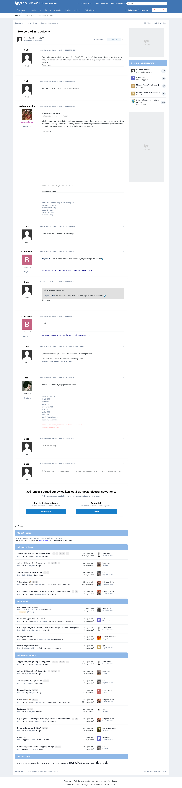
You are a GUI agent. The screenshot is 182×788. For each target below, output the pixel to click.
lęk (53, 758)
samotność (32, 758)
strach (48, 758)
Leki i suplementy (118, 3)
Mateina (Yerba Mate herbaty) (147, 85)
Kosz (40, 41)
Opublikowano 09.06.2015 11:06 (55, 283)
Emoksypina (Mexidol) (25, 636)
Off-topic (45, 557)
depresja (102, 758)
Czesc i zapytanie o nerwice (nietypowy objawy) (35, 742)
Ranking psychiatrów (73, 10)
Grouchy (25, 690)
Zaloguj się (96, 513)
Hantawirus (21, 706)
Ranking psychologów (53, 10)
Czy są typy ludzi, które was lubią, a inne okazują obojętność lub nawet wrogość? (48, 627)
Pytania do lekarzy (86, 3)
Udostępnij (99, 39)
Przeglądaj (21, 11)
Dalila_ (24, 566)
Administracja (29, 15)
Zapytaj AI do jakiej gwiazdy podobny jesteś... (34, 555)
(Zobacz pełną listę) (56, 540)
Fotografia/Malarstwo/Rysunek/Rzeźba (56, 584)
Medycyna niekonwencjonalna (50, 647)
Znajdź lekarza (102, 3)
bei (103, 618)
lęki (38, 758)
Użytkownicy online (46, 15)
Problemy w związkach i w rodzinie (60, 620)
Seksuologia (38, 575)
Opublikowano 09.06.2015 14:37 (55, 465)
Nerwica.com (49, 3)
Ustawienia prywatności (101, 776)
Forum (17, 15)
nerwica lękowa (89, 758)
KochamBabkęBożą (109, 724)
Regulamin (68, 776)
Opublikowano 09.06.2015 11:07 (55, 318)
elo (26, 379)
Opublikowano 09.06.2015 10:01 (55, 50)
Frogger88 (25, 735)
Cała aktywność (35, 10)
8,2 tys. (27, 399)
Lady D (24, 609)
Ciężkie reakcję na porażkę (27, 607)
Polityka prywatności (82, 776)
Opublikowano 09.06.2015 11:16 (55, 440)
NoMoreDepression (31, 542)
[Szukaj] (138, 3)
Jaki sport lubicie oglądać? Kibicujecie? (32, 564)
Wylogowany (67, 542)
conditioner (106, 555)
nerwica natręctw (61, 758)
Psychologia (51, 593)
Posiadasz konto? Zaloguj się (137, 10)
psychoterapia (22, 758)
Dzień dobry (21, 733)
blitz (142, 87)
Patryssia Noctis (27, 557)
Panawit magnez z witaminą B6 (29, 645)
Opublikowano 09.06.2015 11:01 (55, 253)
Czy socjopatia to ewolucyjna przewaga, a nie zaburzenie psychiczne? (44, 591)
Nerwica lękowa (46, 609)
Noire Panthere (107, 688)
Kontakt (115, 776)
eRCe (104, 706)
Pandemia (38, 708)
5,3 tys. (27, 273)
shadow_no (106, 608)
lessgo (51, 542)
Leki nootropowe (57, 638)
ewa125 (143, 105)
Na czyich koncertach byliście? (29, 724)
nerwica (75, 758)
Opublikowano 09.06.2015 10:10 (55, 228)
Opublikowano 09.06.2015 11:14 (55, 379)
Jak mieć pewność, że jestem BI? (29, 573)
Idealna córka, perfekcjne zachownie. (31, 618)
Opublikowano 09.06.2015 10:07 (56, 81)
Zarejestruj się (159, 10)
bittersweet (27, 253)
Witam (41, 744)
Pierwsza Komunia (24, 688)
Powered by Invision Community (91, 784)
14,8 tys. (27, 126)
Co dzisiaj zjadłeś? (143, 70)
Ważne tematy (90, 10)
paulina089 (26, 744)
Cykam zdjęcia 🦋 (24, 582)
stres (43, 758)
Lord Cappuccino (26, 106)
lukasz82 (19, 542)
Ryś (23, 647)
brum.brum (58, 542)
